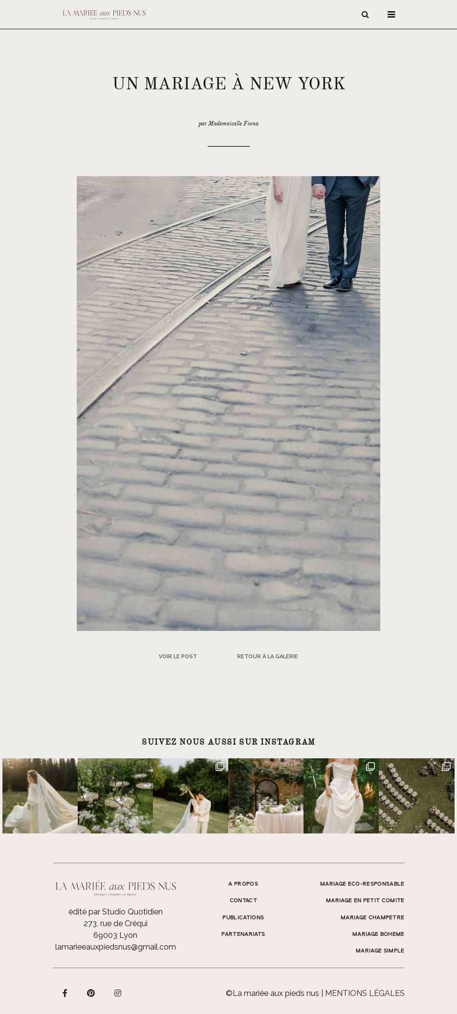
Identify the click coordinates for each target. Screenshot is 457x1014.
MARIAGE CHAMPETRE (373, 917)
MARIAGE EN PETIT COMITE (365, 900)
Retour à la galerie (267, 656)
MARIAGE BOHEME (378, 934)
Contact (243, 900)
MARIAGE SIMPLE (380, 951)
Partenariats (243, 934)
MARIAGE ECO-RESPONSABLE (362, 884)
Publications (243, 917)
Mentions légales (365, 993)
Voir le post (178, 656)
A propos (243, 884)
